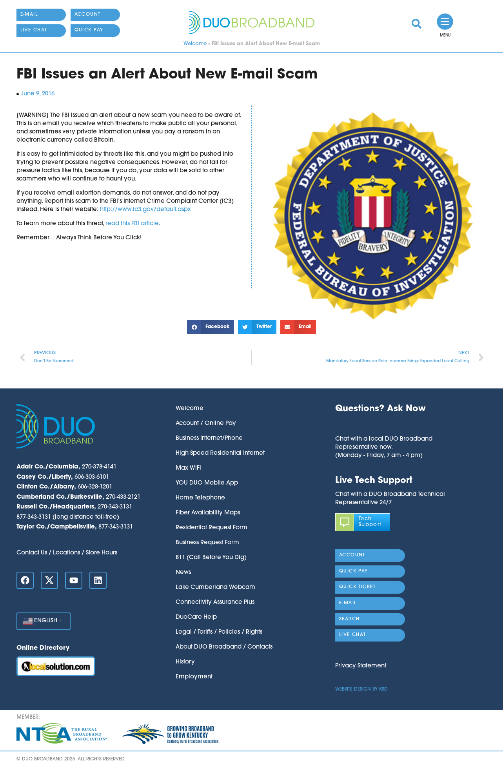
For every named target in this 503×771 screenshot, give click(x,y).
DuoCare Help (196, 617)
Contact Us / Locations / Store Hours (66, 553)
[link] (416, 24)
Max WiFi (188, 468)
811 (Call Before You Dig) (211, 558)
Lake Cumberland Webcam (215, 588)
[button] (210, 327)
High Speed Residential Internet (220, 453)
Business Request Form (207, 543)
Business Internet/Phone (209, 438)
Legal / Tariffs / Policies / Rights (219, 632)
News (183, 573)
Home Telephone (200, 498)
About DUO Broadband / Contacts (224, 647)
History (185, 662)
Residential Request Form (211, 528)
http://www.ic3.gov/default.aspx (145, 210)
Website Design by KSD (361, 689)
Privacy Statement (360, 666)
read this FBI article (132, 224)
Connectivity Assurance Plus (215, 602)
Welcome (195, 43)
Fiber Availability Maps (208, 513)
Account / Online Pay (206, 424)
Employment (194, 677)
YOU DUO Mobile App (207, 483)
